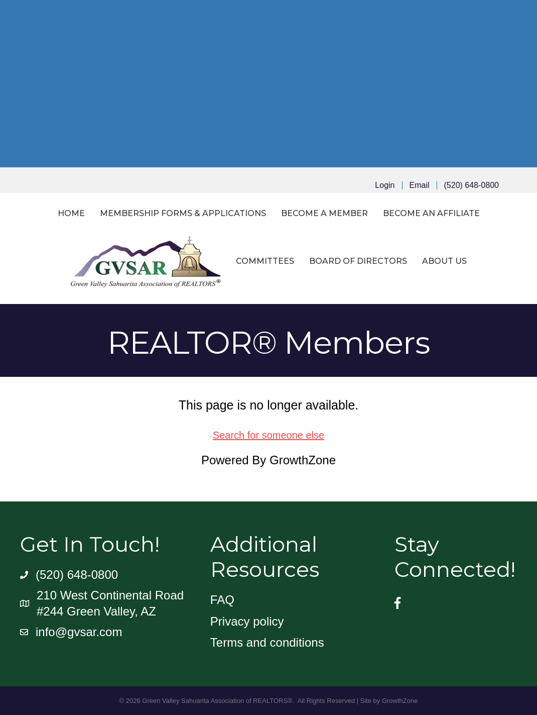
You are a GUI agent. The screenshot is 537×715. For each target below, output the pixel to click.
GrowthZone (303, 460)
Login (384, 185)
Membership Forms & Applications (183, 213)
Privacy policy (247, 621)
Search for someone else (268, 435)
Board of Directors (358, 261)
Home (71, 213)
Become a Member (324, 213)
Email (420, 185)
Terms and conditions (267, 642)
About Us (444, 261)
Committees (265, 261)
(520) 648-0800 (471, 185)
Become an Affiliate (431, 213)
